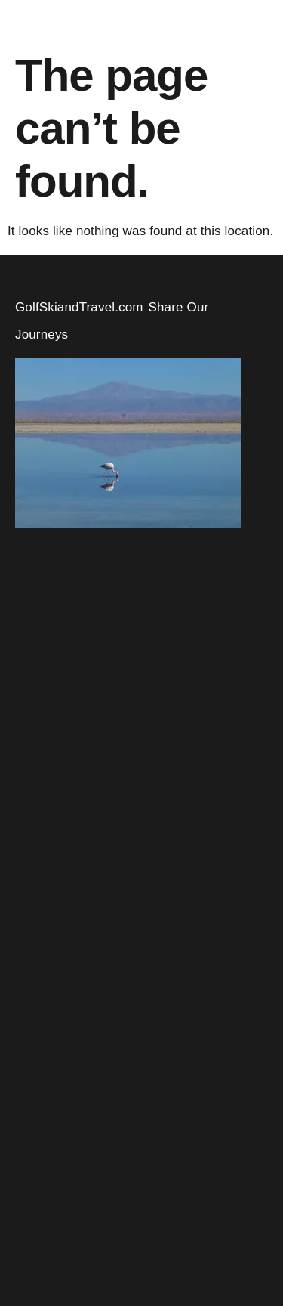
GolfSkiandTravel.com (79, 307)
